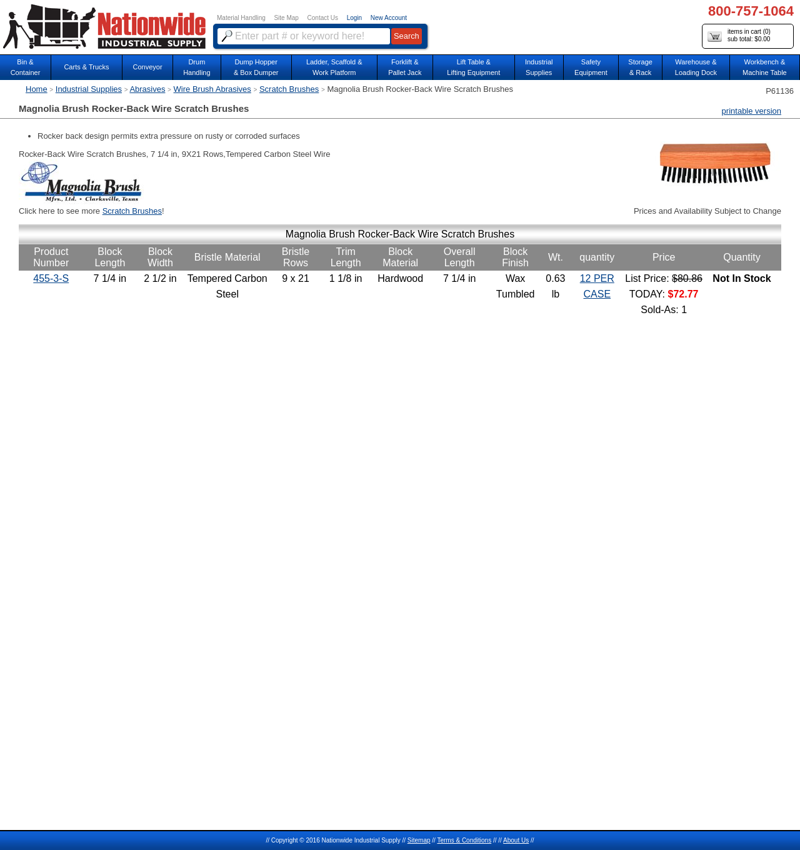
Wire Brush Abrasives (212, 89)
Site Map (286, 17)
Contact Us (323, 17)
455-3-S (51, 278)
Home (37, 89)
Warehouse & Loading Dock (696, 67)
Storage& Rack (640, 67)
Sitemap (419, 840)
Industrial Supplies (89, 89)
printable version (751, 111)
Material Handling (241, 17)
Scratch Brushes (289, 89)
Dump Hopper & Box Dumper (256, 67)
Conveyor (147, 67)
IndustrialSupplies (539, 67)
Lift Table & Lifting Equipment (473, 67)
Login (354, 17)
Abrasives (147, 89)
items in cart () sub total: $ (739, 36)
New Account (389, 17)
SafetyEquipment (591, 67)
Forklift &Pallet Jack (404, 67)
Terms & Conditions (464, 840)
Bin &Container (26, 67)
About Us (516, 840)
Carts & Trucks (86, 67)
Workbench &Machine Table (764, 67)
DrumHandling (196, 67)
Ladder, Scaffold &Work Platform (334, 67)
